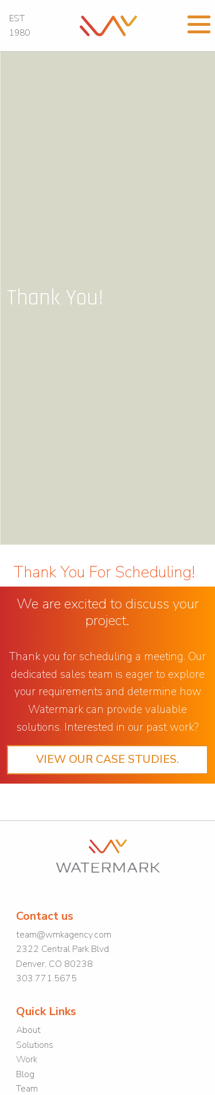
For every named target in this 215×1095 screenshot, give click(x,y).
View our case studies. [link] (107, 759)
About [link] (28, 1030)
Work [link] (26, 1059)
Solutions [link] (34, 1045)
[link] (108, 24)
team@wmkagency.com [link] (63, 934)
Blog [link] (25, 1074)
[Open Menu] (198, 22)
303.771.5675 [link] (46, 978)
